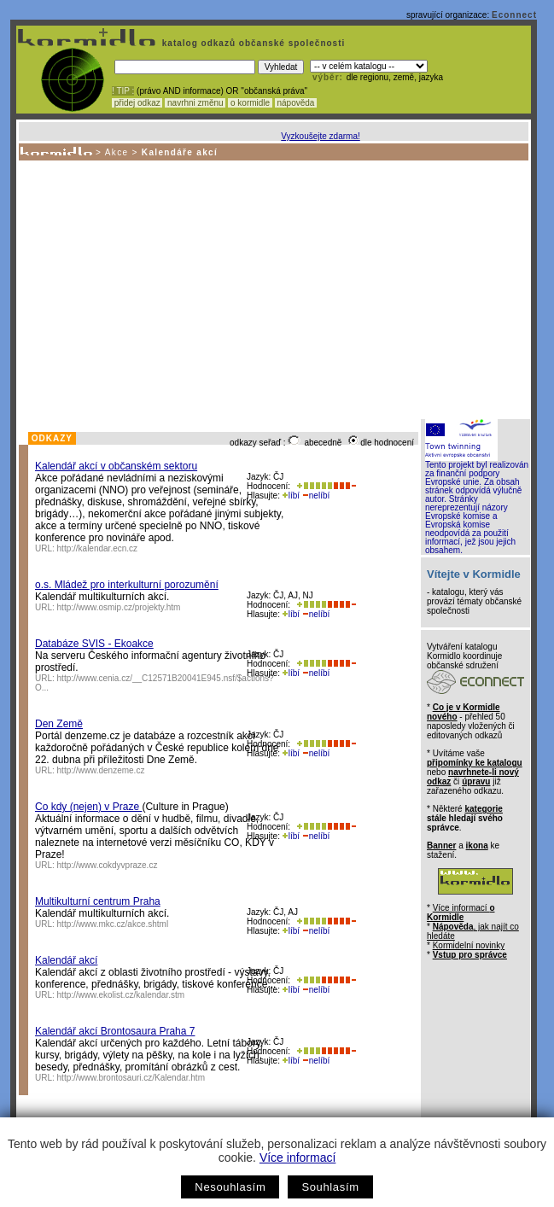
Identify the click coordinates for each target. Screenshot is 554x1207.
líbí (291, 495)
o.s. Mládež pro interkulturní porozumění (127, 585)
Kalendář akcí (66, 960)
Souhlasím (330, 1187)
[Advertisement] (272, 288)
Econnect (514, 15)
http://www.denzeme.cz (101, 770)
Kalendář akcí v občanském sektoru (116, 466)
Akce (117, 152)
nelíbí (315, 495)
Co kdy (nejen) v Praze (88, 807)
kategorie (483, 808)
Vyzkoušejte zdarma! (320, 136)
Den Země (59, 724)
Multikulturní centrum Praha (97, 901)
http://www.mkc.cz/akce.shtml (113, 924)
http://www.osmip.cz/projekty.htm (119, 607)
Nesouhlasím (230, 1187)
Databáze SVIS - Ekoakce (94, 644)
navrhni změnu (195, 103)
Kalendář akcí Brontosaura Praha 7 (115, 1031)
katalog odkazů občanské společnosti (252, 43)
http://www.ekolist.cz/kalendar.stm (121, 995)
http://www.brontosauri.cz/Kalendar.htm (131, 1077)
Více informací (297, 1157)
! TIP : (123, 91)
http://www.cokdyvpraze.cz (107, 865)
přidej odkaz (137, 103)
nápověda (296, 103)
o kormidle (250, 103)
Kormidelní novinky (468, 945)
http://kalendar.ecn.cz (97, 548)
